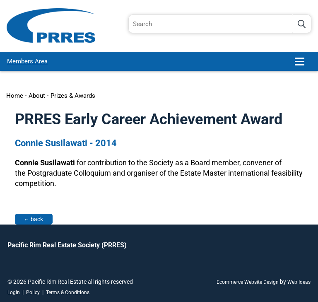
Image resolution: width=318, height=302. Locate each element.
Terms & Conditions (67, 292)
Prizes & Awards (73, 95)
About (37, 95)
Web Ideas (299, 282)
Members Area (27, 61)
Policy (33, 292)
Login (13, 292)
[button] (303, 65)
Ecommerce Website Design (248, 282)
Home (14, 95)
